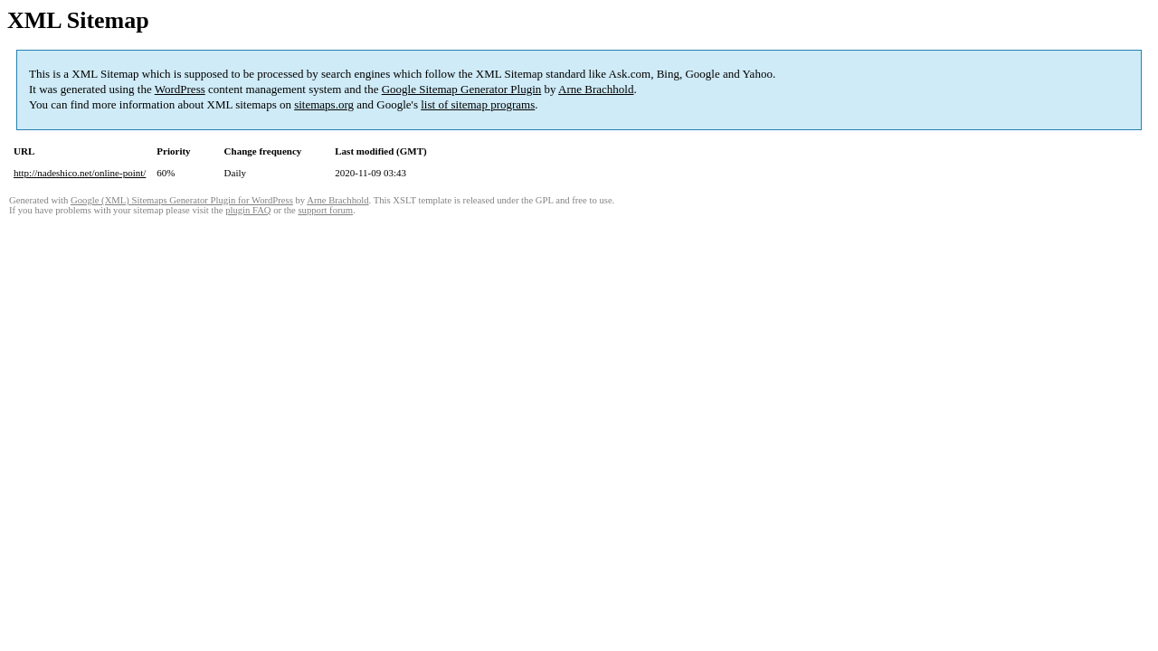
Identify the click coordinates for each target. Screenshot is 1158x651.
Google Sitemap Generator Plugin (462, 89)
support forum (325, 210)
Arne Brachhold (595, 89)
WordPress (180, 89)
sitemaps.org (324, 104)
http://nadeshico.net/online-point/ (80, 172)
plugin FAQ (248, 210)
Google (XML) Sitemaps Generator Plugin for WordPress (182, 200)
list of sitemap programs (478, 104)
